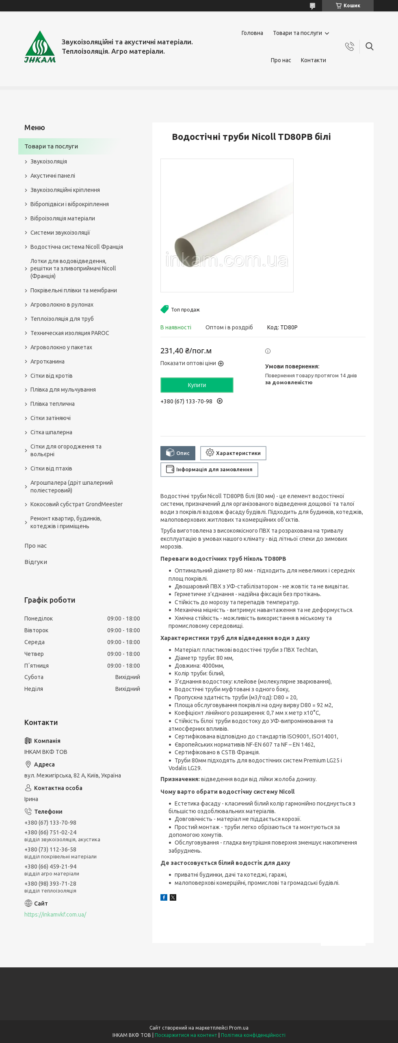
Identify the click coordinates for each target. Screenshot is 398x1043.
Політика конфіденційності (253, 1035)
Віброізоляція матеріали (62, 218)
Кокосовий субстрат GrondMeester (76, 504)
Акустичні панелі (52, 175)
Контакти (313, 60)
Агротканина (47, 361)
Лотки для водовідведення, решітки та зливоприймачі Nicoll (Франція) (73, 269)
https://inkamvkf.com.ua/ (55, 914)
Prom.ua (239, 1027)
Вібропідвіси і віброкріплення (69, 204)
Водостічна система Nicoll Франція (76, 247)
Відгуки (35, 561)
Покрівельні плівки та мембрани (73, 290)
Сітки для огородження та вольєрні (66, 450)
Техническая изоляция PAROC (69, 333)
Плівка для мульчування (63, 389)
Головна (252, 33)
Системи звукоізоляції (60, 232)
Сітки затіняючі (50, 418)
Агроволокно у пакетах (61, 347)
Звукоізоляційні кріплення (65, 190)
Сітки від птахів (51, 468)
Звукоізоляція (48, 161)
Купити (197, 385)
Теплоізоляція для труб (62, 319)
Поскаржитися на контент (186, 1035)
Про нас (281, 60)
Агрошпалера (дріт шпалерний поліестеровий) (71, 486)
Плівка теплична (52, 404)
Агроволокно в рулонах (61, 304)
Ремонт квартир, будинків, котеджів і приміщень (66, 522)
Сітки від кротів (51, 375)
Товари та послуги (297, 33)
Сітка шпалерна (51, 432)
